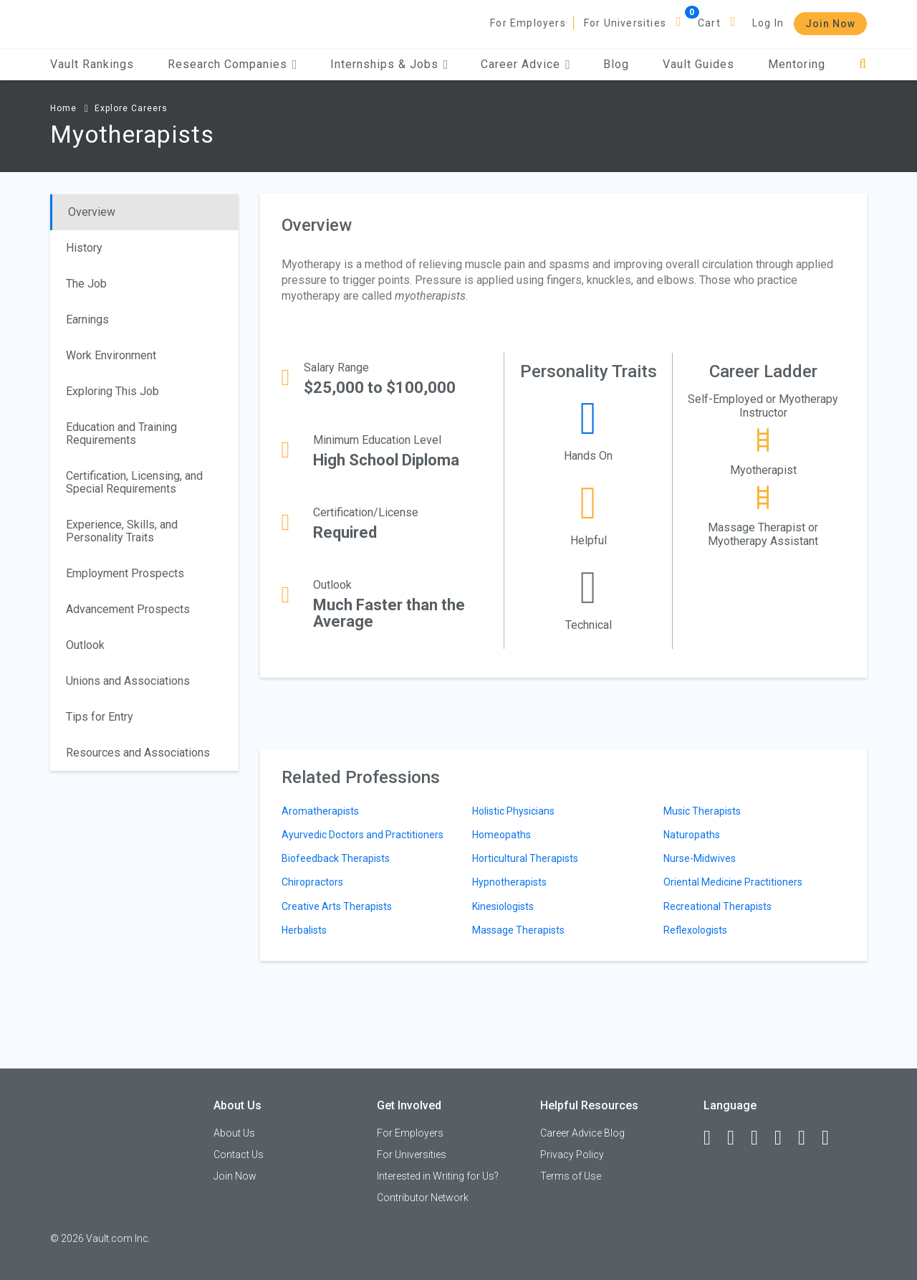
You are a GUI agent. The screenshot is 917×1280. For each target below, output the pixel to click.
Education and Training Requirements (121, 433)
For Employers (528, 23)
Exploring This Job (112, 391)
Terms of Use (570, 1176)
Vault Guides (698, 64)
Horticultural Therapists (525, 858)
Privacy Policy (572, 1154)
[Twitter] (761, 1138)
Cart (709, 23)
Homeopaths (501, 834)
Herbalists (304, 930)
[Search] (863, 64)
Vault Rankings (92, 64)
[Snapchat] (832, 1138)
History (84, 248)
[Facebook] (714, 1138)
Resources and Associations (138, 752)
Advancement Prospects (128, 609)
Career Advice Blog (582, 1133)
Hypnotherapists (509, 882)
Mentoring (796, 64)
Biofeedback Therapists (336, 858)
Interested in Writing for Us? (438, 1176)
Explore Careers (131, 108)
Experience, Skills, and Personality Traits (122, 531)
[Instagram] (784, 1138)
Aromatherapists (320, 811)
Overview (91, 212)
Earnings (87, 319)
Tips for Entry (99, 717)
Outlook (85, 645)
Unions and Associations (128, 681)
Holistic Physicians (513, 811)
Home (63, 108)
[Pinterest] (808, 1138)
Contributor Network (423, 1197)
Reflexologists (695, 930)
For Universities (625, 23)
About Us (234, 1133)
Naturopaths (691, 834)
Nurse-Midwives (699, 858)
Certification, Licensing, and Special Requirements (134, 482)
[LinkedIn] (737, 1138)
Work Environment (111, 355)
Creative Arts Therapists (337, 906)
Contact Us (238, 1154)
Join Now (830, 23)
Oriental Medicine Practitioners (732, 882)
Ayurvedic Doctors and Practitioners (362, 834)
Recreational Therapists (717, 906)
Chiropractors (312, 882)
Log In (768, 23)
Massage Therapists (518, 930)
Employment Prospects (125, 573)
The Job (86, 283)
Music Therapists (702, 811)
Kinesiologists (503, 906)
